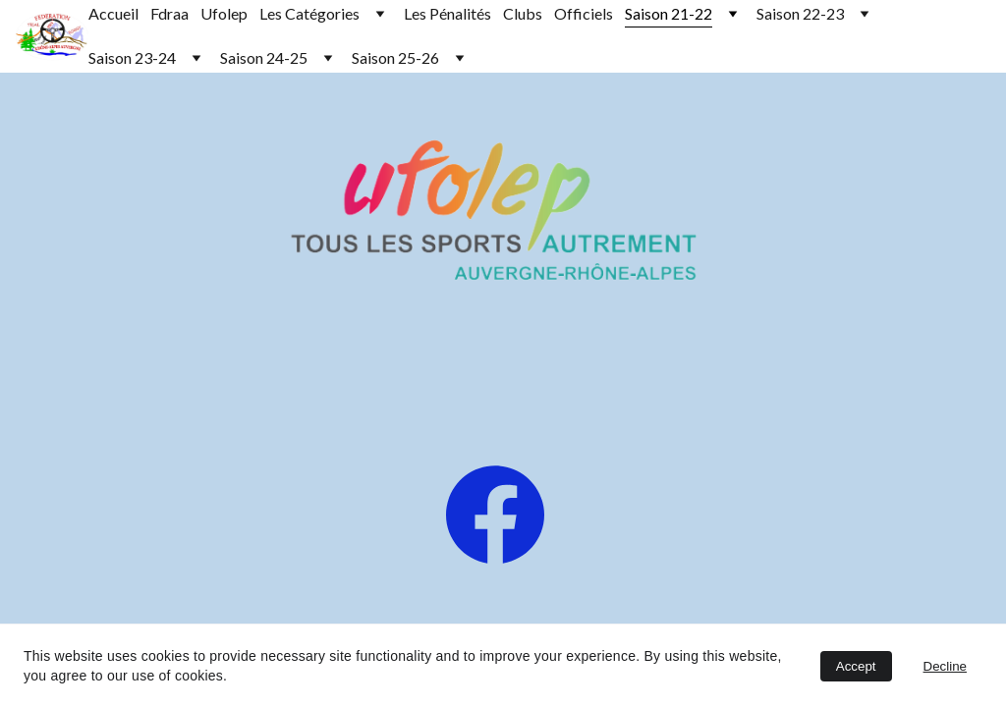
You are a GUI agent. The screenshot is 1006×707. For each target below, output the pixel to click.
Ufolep (224, 13)
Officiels (583, 13)
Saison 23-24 (132, 57)
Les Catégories (309, 13)
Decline (945, 666)
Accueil (113, 13)
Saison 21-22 (668, 13)
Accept (856, 666)
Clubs (522, 13)
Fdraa (169, 13)
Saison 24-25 (263, 57)
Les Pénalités (447, 13)
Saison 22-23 (800, 13)
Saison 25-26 (395, 57)
